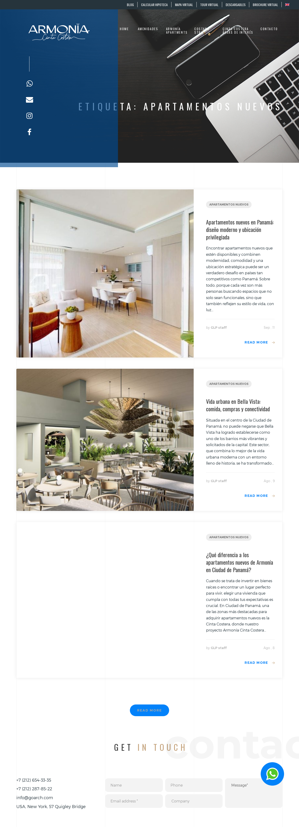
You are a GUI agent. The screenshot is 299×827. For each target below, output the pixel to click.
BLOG (130, 4)
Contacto (269, 29)
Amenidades (148, 29)
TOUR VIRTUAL (209, 4)
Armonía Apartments (177, 30)
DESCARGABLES (236, 4)
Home (124, 29)
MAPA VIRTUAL (184, 4)
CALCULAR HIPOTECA (154, 4)
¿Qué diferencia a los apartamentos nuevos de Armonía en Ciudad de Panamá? (239, 562)
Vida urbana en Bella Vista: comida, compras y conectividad (238, 405)
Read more (256, 342)
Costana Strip (201, 30)
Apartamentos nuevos (229, 204)
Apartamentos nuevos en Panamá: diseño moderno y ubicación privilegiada (240, 229)
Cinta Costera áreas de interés (238, 30)
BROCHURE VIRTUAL (265, 4)
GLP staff (219, 327)
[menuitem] (287, 4)
